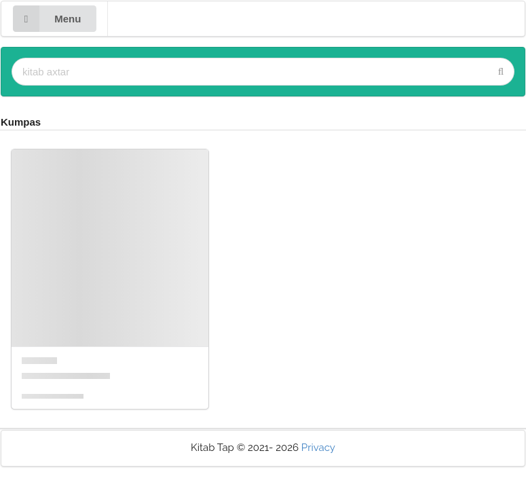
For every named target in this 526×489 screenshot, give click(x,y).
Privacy (318, 447)
